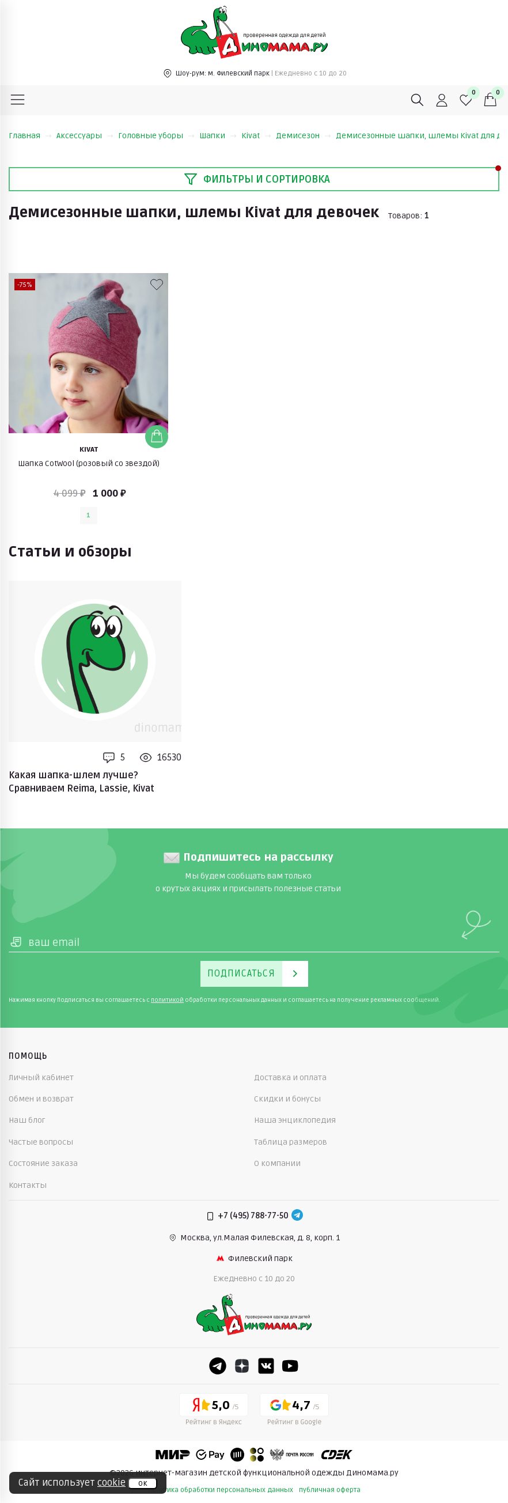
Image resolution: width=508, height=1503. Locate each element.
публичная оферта (330, 1490)
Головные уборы (156, 136)
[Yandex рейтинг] (213, 1411)
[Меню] (18, 100)
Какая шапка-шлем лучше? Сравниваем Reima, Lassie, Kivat (81, 782)
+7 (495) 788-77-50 (253, 1216)
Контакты (28, 1185)
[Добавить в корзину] (156, 436)
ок (142, 1483)
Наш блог (27, 1120)
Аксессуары (84, 136)
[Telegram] (297, 1216)
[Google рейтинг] (294, 1411)
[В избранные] (156, 284)
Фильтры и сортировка (257, 179)
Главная (30, 136)
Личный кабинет (41, 1077)
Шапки (218, 136)
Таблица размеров (290, 1142)
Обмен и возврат (41, 1099)
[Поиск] (417, 100)
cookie (111, 1483)
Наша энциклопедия (295, 1120)
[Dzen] (242, 1366)
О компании (277, 1163)
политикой (167, 1000)
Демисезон (303, 136)
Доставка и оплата (290, 1077)
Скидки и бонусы (287, 1099)
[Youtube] (290, 1366)
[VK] (266, 1366)
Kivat (256, 136)
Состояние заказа (43, 1163)
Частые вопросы (41, 1142)
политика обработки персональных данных (220, 1490)
